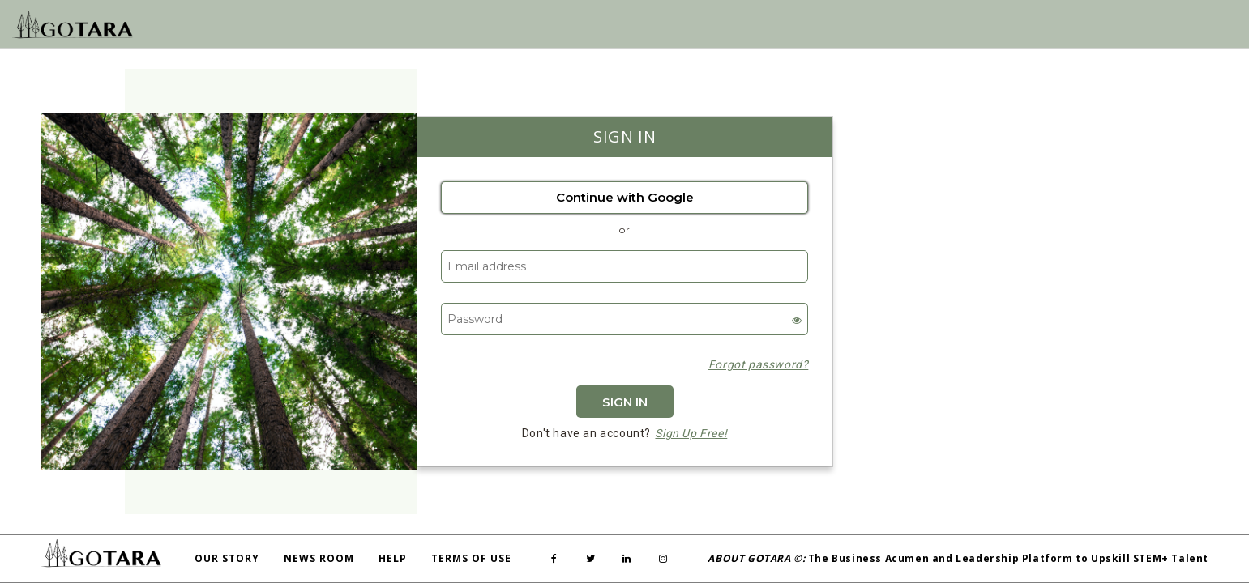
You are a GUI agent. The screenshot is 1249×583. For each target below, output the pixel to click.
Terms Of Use (471, 558)
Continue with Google (625, 197)
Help (393, 558)
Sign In (625, 402)
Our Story (227, 558)
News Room (319, 558)
